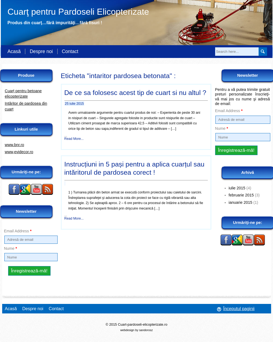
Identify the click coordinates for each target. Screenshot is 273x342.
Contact (70, 51)
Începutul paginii (239, 308)
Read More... (74, 139)
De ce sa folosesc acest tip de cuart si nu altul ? (135, 92)
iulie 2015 (237, 188)
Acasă (14, 51)
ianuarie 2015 (240, 202)
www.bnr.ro (14, 145)
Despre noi (41, 51)
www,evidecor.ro (19, 152)
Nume (10, 248)
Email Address (18, 231)
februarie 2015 (241, 195)
